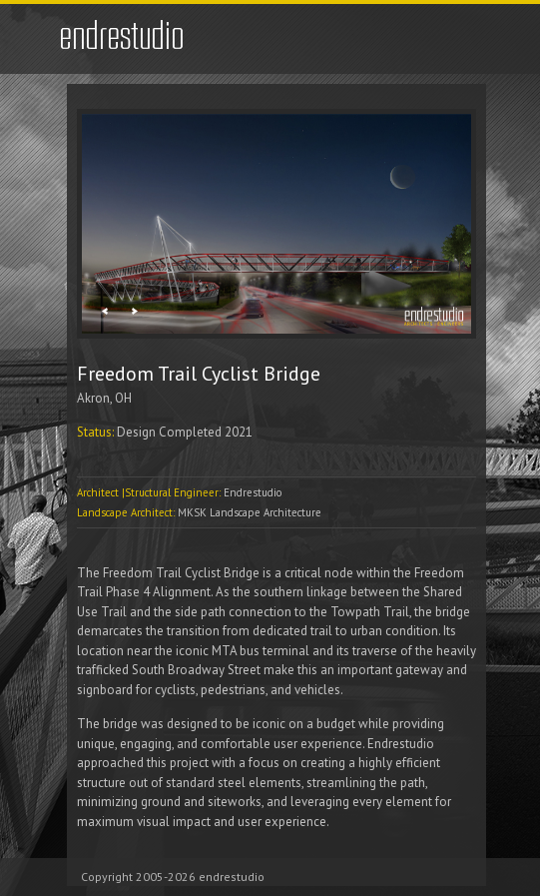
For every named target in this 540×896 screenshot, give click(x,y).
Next (134, 311)
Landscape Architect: (127, 512)
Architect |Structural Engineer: (150, 492)
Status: (97, 432)
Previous (104, 311)
